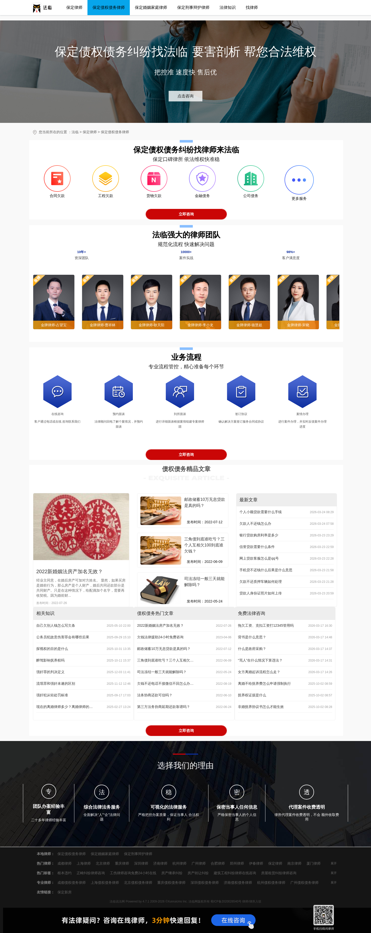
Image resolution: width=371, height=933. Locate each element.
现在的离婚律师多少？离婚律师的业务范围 (64, 707)
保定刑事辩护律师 (193, 7)
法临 (75, 132)
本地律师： (45, 854)
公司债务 (250, 198)
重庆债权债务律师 (171, 883)
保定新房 (64, 892)
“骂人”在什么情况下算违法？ (260, 660)
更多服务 (299, 198)
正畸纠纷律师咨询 (91, 873)
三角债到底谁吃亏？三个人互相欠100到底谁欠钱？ (165, 660)
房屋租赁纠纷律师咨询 (278, 873)
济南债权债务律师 (238, 883)
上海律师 (84, 863)
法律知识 (228, 7)
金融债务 (202, 198)
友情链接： (45, 892)
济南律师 (160, 863)
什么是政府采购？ (252, 649)
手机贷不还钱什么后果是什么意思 (265, 570)
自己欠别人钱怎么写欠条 (55, 625)
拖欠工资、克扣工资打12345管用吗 (266, 625)
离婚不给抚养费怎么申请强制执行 (264, 683)
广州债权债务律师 (304, 883)
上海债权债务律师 (105, 883)
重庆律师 (122, 863)
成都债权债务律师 (71, 883)
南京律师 (294, 863)
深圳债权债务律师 (205, 883)
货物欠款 (154, 198)
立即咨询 (186, 214)
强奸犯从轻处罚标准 (52, 695)
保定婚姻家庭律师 (151, 7)
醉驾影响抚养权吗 (50, 660)
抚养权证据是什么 (252, 695)
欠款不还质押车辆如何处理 (260, 582)
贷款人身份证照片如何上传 (260, 593)
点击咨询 (185, 96)
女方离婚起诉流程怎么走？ (259, 672)
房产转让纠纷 (198, 873)
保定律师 (74, 7)
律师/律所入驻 (251, 901)
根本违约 (64, 873)
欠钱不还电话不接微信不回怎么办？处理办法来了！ (165, 683)
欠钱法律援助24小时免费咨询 (160, 637)
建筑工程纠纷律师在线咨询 (235, 873)
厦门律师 (313, 863)
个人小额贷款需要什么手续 (260, 512)
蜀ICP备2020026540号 (225, 901)
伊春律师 (256, 863)
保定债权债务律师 (108, 7)
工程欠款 (105, 198)
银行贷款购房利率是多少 (258, 535)
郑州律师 (237, 863)
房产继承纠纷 (171, 873)
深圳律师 (141, 863)
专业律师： (45, 883)
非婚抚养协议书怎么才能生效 (261, 707)
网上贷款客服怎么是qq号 (259, 558)
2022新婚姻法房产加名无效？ (69, 571)
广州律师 (199, 863)
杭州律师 (179, 863)
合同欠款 (57, 198)
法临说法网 (117, 901)
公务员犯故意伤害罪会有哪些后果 (62, 637)
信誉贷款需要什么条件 (257, 547)
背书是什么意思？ (252, 637)
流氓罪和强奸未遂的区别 (55, 683)
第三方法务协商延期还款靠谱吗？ (163, 707)
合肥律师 (218, 863)
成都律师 (64, 863)
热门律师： (45, 863)
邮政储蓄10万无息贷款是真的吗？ (164, 649)
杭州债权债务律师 (271, 883)
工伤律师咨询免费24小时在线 (133, 873)
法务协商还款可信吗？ (154, 695)
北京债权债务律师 (138, 883)
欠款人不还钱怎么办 (255, 524)
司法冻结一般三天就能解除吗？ (162, 672)
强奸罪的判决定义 (50, 672)
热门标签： (45, 873)
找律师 (252, 7)
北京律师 (103, 863)
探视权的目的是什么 (52, 649)
